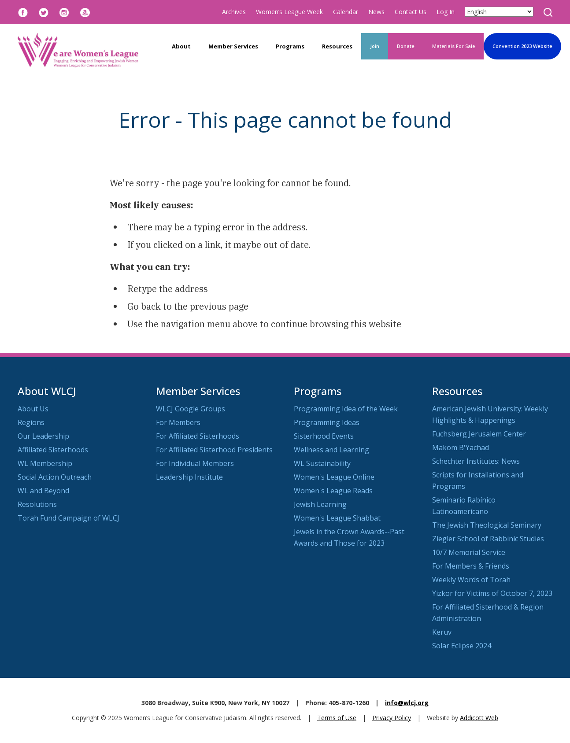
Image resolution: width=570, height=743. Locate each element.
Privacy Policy (391, 717)
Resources (337, 46)
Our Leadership (43, 436)
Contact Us (410, 11)
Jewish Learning (320, 504)
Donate (406, 46)
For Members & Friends (470, 566)
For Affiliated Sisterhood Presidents (214, 450)
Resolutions (37, 504)
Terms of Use (336, 717)
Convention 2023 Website (522, 46)
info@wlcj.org (407, 703)
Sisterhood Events (324, 436)
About (181, 46)
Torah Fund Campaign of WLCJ (68, 518)
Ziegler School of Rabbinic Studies (488, 538)
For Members (178, 422)
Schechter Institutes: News (476, 461)
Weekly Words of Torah (471, 579)
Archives (234, 11)
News (376, 11)
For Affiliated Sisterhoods (197, 436)
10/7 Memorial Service (468, 552)
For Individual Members (195, 463)
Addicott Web (479, 717)
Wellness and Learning (331, 450)
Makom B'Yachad (460, 447)
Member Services (233, 46)
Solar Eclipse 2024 (461, 646)
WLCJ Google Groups (190, 409)
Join (374, 46)
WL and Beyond (43, 490)
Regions (31, 422)
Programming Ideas (326, 422)
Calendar (345, 11)
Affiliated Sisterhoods (53, 450)
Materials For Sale (453, 46)
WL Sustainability (322, 463)
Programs (290, 46)
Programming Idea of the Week (346, 409)
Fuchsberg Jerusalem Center (479, 434)
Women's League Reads (333, 490)
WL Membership (45, 463)
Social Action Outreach (55, 477)
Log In (446, 11)
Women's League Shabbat (337, 518)
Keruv (442, 632)
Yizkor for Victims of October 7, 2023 (492, 593)
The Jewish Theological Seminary (486, 525)
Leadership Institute (189, 477)
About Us (33, 409)
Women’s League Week (289, 11)
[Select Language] (499, 12)
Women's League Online (334, 477)
